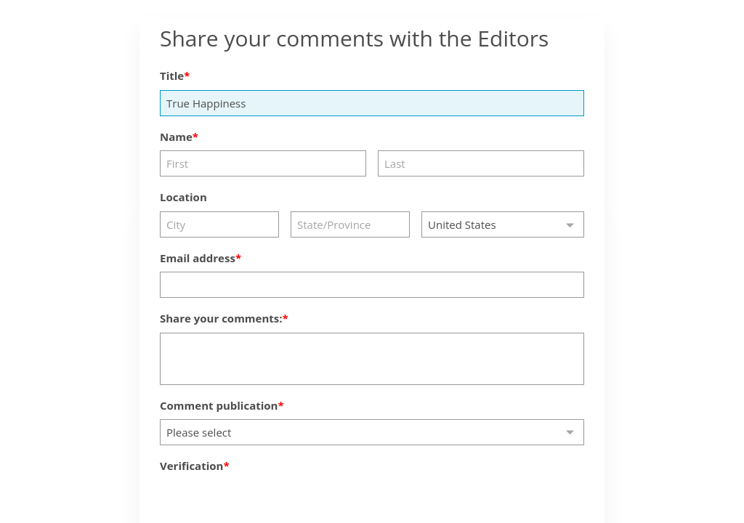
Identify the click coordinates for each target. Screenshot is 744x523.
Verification (191, 465)
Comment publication (219, 405)
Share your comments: (221, 318)
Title (172, 75)
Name (176, 136)
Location (183, 197)
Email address (197, 258)
